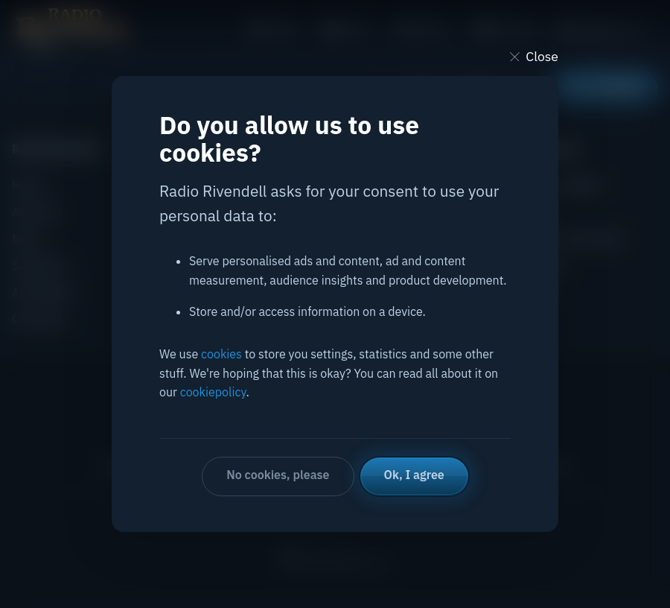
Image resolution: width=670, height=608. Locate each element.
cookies (221, 353)
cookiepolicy (213, 391)
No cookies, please (277, 474)
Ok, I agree (414, 474)
